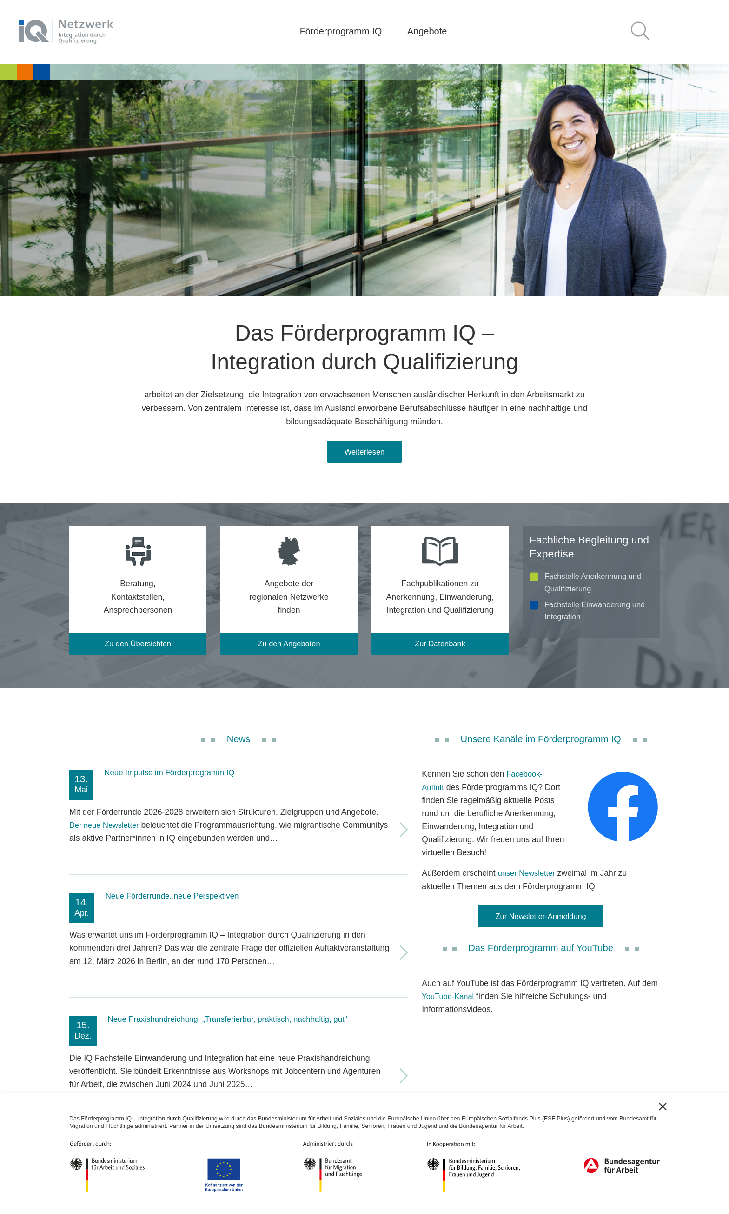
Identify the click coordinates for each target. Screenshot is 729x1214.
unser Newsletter (528, 876)
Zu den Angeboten (289, 646)
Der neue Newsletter (106, 828)
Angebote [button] (427, 31)
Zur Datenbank (440, 646)
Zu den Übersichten (138, 646)
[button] (644, 32)
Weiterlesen (364, 452)
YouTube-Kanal (449, 1001)
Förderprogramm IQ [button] (341, 31)
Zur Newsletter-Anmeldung (541, 920)
